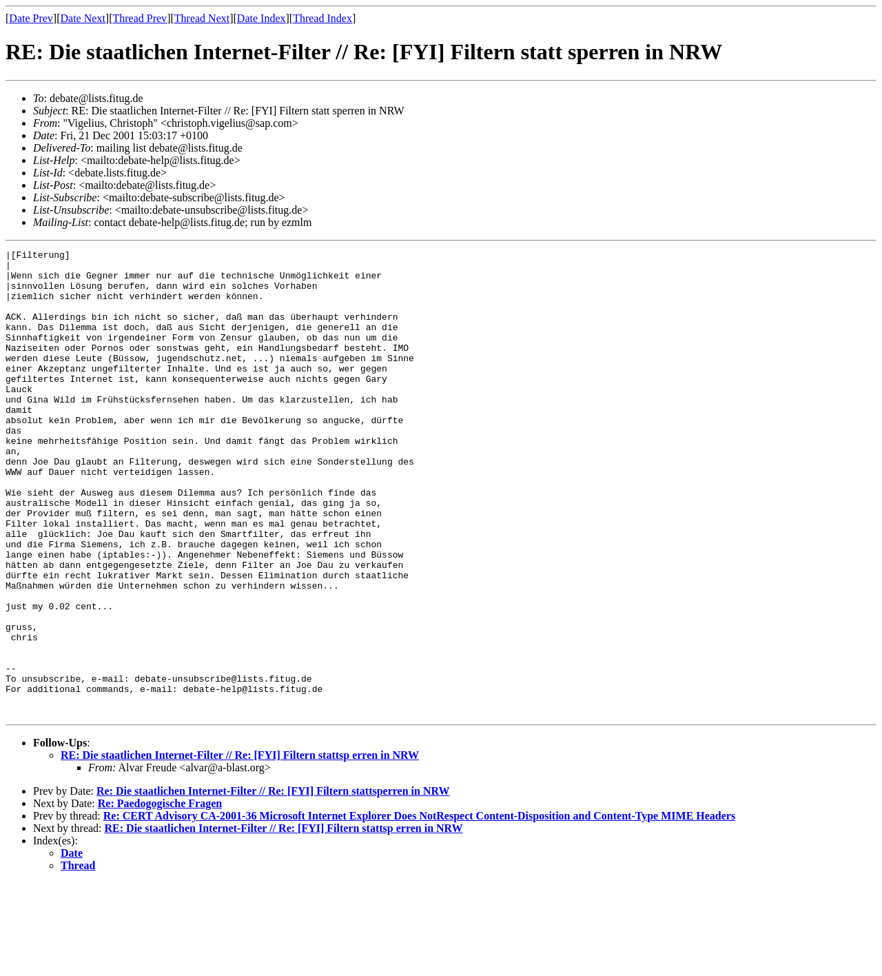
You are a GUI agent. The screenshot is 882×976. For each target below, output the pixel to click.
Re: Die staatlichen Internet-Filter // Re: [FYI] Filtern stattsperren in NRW (273, 884)
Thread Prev (139, 18)
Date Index (261, 18)
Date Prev (31, 18)
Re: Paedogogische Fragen (160, 896)
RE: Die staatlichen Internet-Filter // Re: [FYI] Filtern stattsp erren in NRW (240, 848)
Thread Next (201, 18)
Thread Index (322, 18)
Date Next (83, 18)
